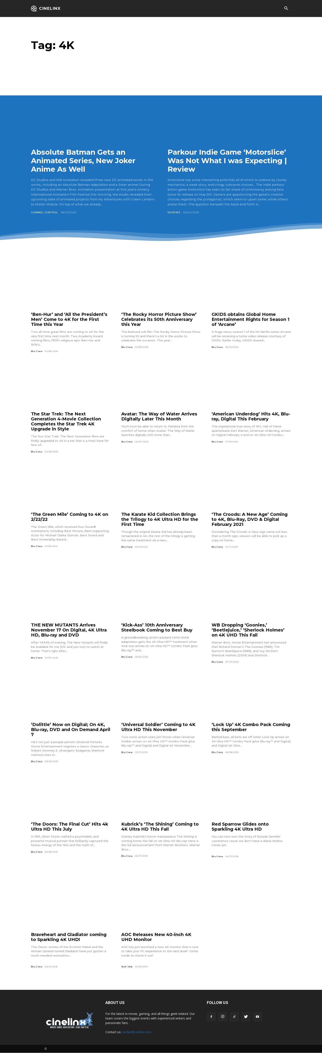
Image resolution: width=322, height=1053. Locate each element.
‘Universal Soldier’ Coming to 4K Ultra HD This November (159, 727)
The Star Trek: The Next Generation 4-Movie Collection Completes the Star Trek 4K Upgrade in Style (66, 421)
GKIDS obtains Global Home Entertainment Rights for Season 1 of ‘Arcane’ (251, 319)
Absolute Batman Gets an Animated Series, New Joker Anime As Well (85, 160)
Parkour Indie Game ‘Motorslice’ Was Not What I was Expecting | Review (229, 160)
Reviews (174, 212)
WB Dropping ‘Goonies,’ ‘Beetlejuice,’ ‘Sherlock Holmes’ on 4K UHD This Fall (248, 630)
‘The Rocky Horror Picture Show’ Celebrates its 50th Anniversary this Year (159, 319)
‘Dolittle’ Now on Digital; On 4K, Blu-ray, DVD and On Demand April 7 (68, 729)
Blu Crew (36, 351)
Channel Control (45, 212)
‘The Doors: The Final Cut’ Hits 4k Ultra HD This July (70, 827)
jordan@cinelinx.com (136, 1032)
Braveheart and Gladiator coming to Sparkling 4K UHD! (69, 937)
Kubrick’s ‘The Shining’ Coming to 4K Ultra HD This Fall (160, 827)
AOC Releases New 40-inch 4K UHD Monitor (156, 937)
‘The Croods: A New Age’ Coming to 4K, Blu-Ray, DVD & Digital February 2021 (250, 519)
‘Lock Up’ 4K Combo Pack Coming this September (242, 727)
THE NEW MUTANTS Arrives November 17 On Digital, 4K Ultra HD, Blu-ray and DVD (69, 630)
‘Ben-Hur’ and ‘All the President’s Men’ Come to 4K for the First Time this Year (69, 319)
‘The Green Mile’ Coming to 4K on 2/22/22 (70, 517)
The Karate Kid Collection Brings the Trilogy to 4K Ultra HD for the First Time (160, 519)
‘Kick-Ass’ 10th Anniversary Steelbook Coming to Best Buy (157, 628)
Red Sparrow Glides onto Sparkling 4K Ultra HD (240, 827)
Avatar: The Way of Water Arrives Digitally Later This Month (159, 416)
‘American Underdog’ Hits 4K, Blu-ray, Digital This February (251, 416)
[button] (286, 9)
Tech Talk (127, 966)
